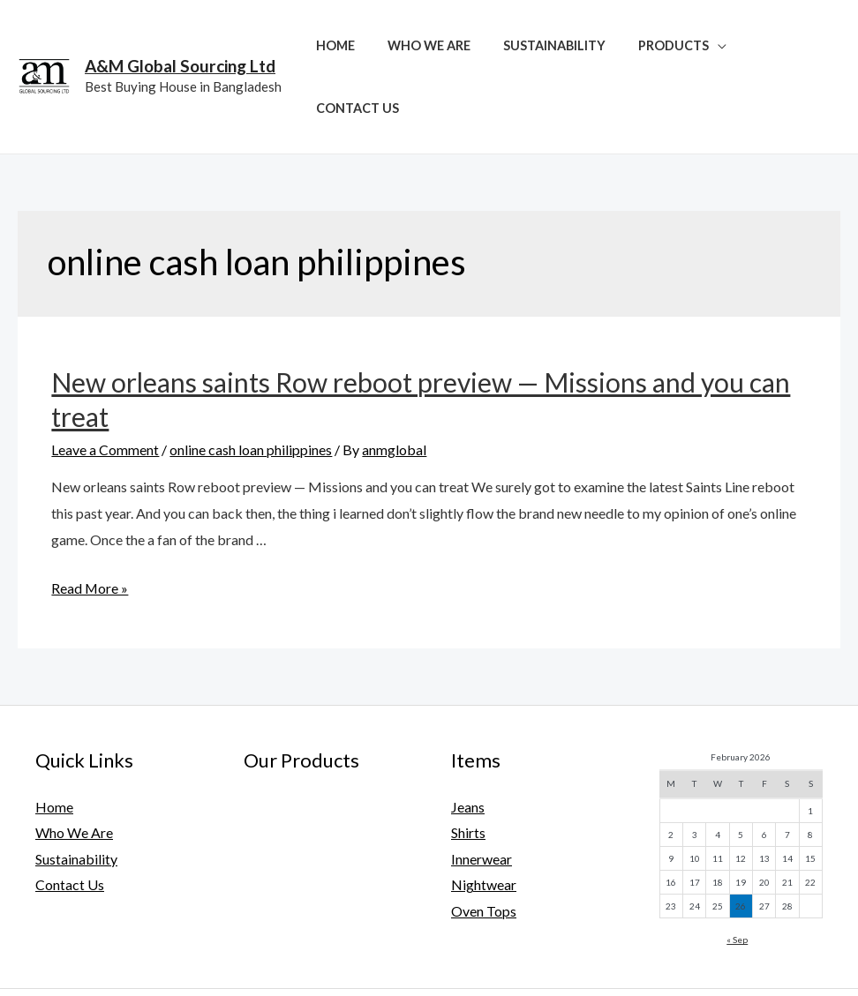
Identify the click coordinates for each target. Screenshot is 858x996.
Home (349, 45)
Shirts (468, 770)
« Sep (737, 877)
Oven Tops (483, 849)
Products (666, 45)
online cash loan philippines (250, 386)
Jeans (468, 744)
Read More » (90, 525)
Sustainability (554, 45)
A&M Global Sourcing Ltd (180, 35)
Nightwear (483, 822)
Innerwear (481, 796)
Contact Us (786, 45)
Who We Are (436, 45)
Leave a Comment (105, 386)
